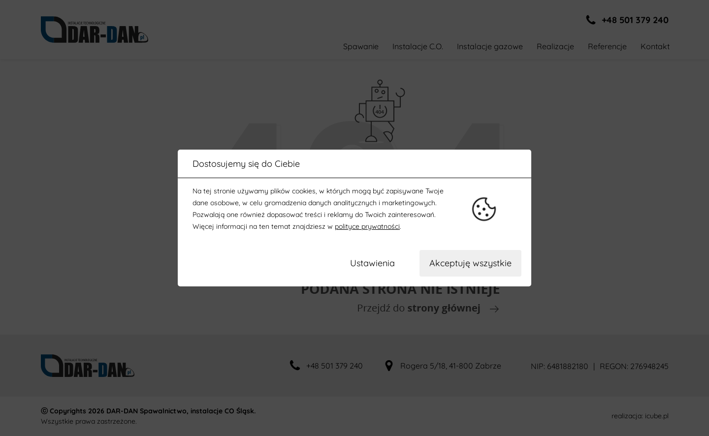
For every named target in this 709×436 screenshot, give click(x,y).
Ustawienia (372, 263)
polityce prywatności (367, 226)
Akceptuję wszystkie (470, 263)
